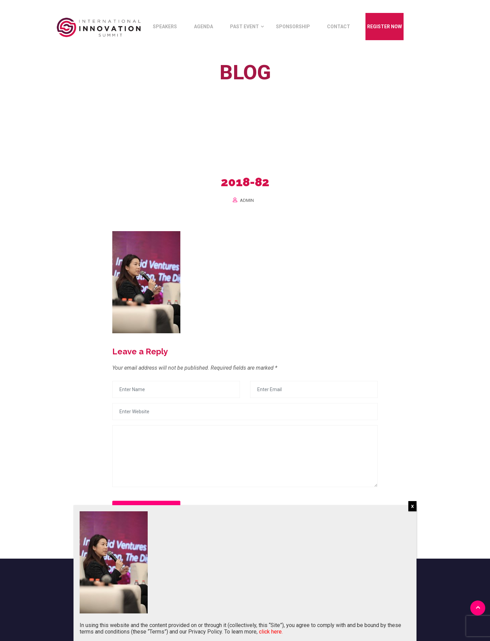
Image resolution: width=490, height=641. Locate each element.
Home (217, 88)
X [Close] (412, 506)
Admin (247, 200)
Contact (338, 26)
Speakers (165, 26)
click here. (271, 631)
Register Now (384, 26)
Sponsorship (293, 26)
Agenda (203, 26)
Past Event (244, 26)
